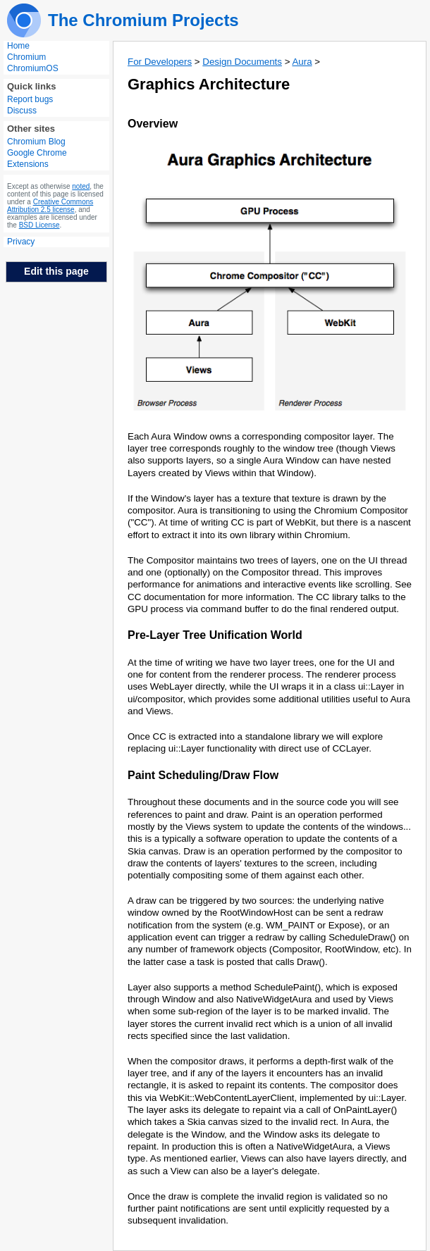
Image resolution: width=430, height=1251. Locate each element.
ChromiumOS (33, 68)
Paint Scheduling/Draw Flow (203, 775)
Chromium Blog (36, 142)
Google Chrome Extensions (37, 158)
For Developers (160, 61)
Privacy (21, 242)
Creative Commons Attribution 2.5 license (50, 205)
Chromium (26, 57)
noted (81, 186)
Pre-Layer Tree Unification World (215, 635)
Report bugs (30, 99)
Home (18, 46)
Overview (153, 124)
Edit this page (56, 271)
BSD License (39, 225)
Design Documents (242, 61)
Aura (302, 61)
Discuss (22, 111)
